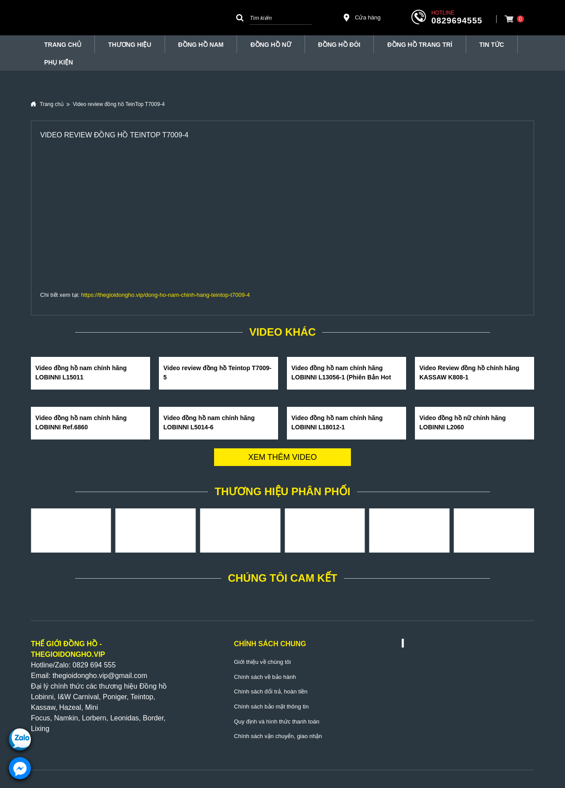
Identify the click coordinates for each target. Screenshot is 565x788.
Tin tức (491, 44)
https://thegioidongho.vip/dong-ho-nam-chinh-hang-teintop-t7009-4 (165, 295)
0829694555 (456, 20)
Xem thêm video (282, 457)
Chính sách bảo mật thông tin (271, 706)
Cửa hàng (361, 18)
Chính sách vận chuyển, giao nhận (278, 736)
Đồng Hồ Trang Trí (419, 44)
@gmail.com (127, 675)
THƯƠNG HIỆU (129, 44)
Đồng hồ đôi (339, 44)
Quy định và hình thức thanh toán (276, 721)
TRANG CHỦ (62, 44)
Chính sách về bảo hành (265, 677)
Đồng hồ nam (201, 44)
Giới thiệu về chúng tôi (262, 662)
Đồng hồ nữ (270, 44)
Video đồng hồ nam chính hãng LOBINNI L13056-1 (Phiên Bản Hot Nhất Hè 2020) (341, 377)
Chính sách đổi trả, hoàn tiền (271, 691)
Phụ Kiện (58, 62)
